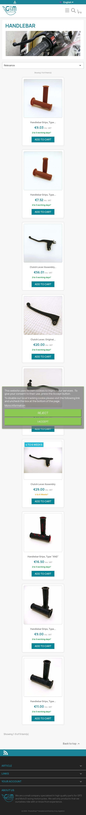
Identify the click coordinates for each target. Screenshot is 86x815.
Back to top (71, 744)
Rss (6, 753)
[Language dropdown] (66, 2)
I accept (43, 421)
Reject (43, 413)
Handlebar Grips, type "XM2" (43, 556)
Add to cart (43, 139)
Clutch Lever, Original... (43, 339)
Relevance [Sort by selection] (43, 65)
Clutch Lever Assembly (43, 484)
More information (15, 405)
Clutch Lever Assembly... (43, 267)
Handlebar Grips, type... (43, 122)
